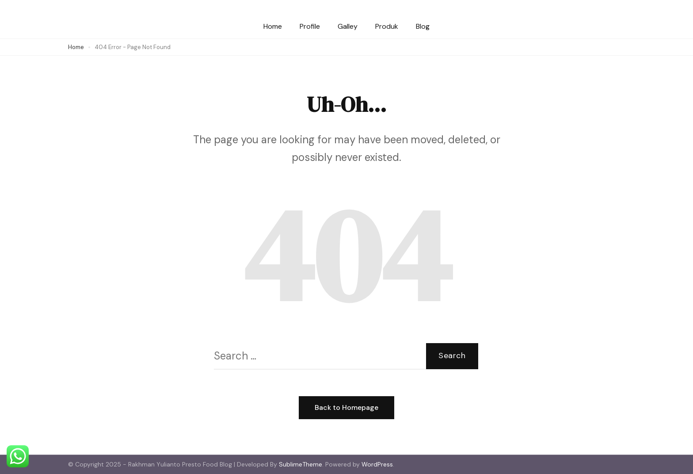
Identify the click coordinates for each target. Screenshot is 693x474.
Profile (310, 26)
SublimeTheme (300, 464)
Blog (423, 26)
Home (272, 26)
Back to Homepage (346, 407)
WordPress (377, 464)
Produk (386, 26)
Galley (348, 26)
